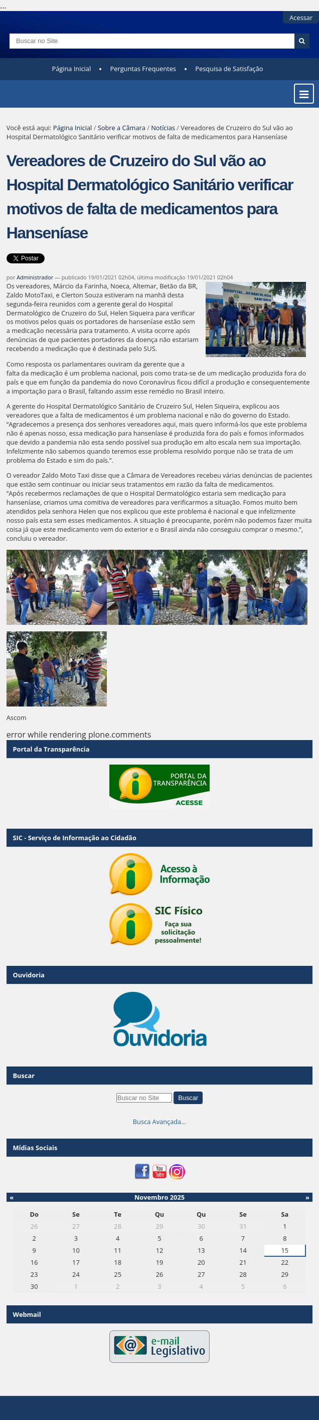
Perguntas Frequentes (143, 68)
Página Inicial (71, 68)
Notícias (163, 127)
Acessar (300, 17)
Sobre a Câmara (121, 127)
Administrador (35, 277)
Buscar (24, 1075)
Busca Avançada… (159, 1121)
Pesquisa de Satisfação (229, 68)
